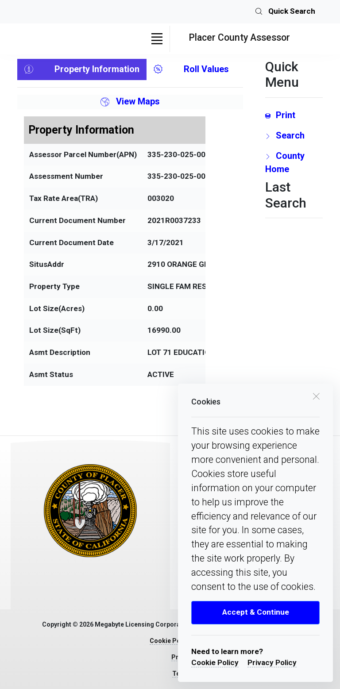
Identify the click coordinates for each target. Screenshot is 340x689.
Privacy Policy (272, 662)
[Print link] (294, 115)
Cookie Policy (215, 662)
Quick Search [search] (285, 12)
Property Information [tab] (81, 69)
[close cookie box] (316, 395)
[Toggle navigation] (156, 39)
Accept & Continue (255, 612)
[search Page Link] (294, 135)
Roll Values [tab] (191, 69)
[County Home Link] (294, 162)
